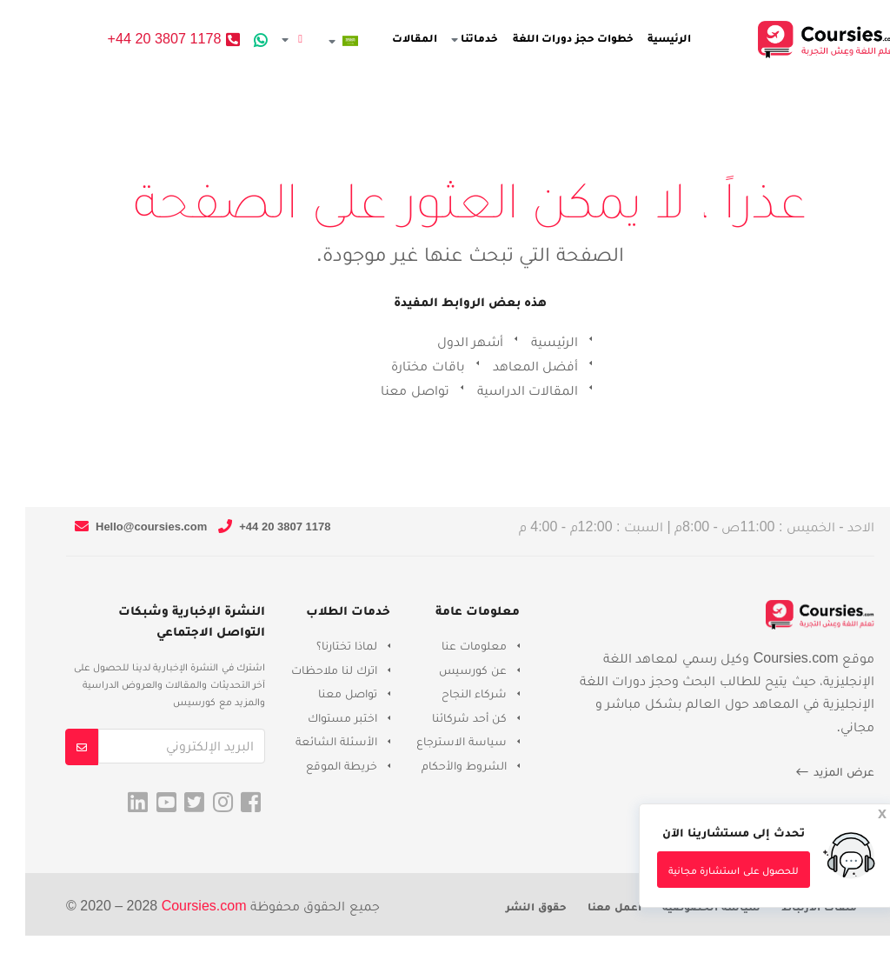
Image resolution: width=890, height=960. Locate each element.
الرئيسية (660, 37)
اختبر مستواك (317, 717)
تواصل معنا (389, 390)
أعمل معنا (589, 906)
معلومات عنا (449, 645)
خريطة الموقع (316, 765)
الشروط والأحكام (439, 765)
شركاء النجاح (449, 693)
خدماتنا (465, 37)
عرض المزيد (809, 772)
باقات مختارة (402, 365)
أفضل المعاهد (510, 365)
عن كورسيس (448, 670)
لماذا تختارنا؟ (321, 645)
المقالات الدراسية (502, 390)
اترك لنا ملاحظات (309, 670)
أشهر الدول (445, 341)
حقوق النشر (511, 906)
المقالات (405, 37)
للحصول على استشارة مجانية (708, 870)
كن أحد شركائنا (444, 717)
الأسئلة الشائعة (311, 741)
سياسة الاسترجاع (436, 741)
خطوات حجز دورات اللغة (564, 37)
